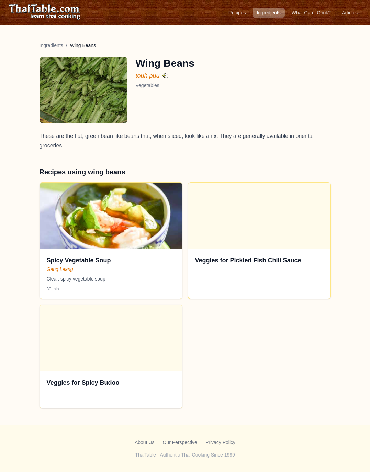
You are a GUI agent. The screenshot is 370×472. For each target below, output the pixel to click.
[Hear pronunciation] (165, 75)
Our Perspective (180, 442)
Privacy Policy (220, 442)
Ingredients (268, 12)
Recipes (237, 12)
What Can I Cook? (311, 12)
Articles (350, 12)
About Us (145, 442)
